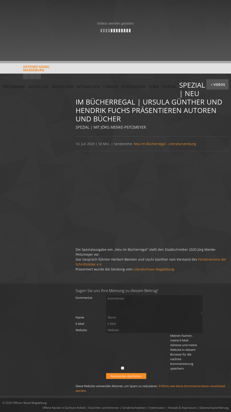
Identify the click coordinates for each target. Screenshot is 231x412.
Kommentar (84, 298)
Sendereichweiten (134, 408)
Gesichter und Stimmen (103, 408)
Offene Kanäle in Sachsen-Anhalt (63, 408)
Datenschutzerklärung (214, 408)
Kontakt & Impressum (182, 408)
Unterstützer (157, 408)
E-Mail (80, 324)
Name (80, 317)
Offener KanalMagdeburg (26, 70)
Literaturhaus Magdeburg (153, 269)
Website (81, 330)
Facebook (32, 76)
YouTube (26, 76)
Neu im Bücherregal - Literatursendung (165, 144)
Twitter (38, 76)
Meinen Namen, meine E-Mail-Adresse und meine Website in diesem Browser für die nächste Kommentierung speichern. (183, 352)
